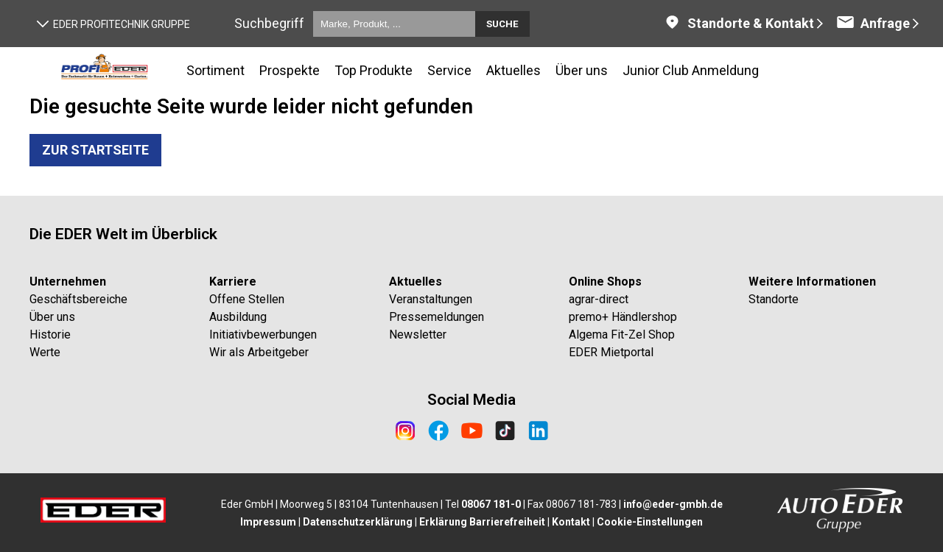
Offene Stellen (246, 299)
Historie (50, 335)
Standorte (774, 299)
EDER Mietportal (611, 352)
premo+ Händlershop (623, 317)
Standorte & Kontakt (738, 23)
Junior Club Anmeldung (691, 70)
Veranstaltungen (430, 299)
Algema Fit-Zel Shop (622, 335)
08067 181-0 (491, 504)
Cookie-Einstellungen (650, 522)
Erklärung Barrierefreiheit (482, 522)
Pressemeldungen (436, 317)
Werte (44, 352)
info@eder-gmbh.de (673, 504)
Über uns (52, 317)
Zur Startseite (95, 150)
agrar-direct (598, 299)
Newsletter (417, 335)
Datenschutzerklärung (358, 522)
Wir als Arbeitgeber (259, 352)
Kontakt (571, 522)
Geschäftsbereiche (78, 299)
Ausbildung (238, 317)
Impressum (268, 522)
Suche (502, 23)
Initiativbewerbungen (263, 335)
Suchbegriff (269, 23)
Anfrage (873, 23)
